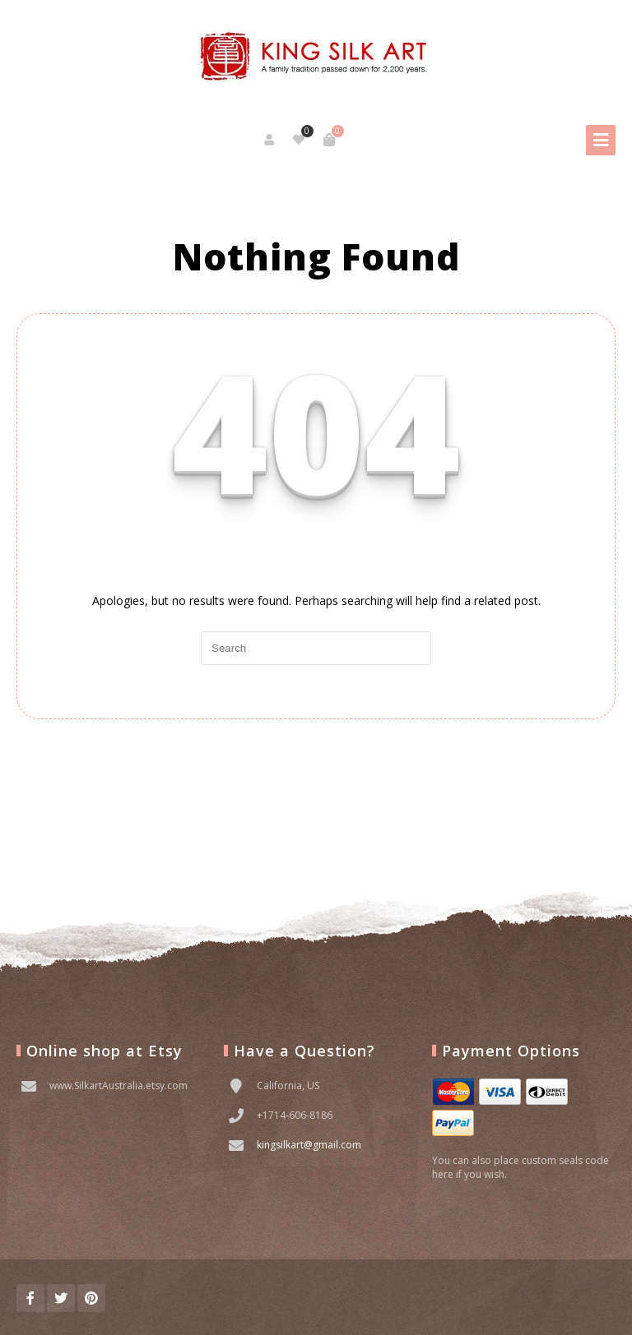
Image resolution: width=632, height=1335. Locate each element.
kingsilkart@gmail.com (309, 1145)
